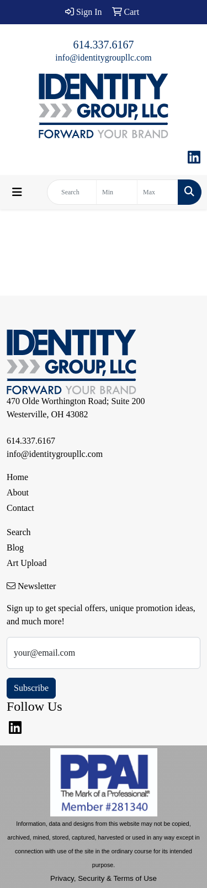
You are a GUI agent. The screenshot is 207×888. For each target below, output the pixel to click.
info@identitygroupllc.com (103, 57)
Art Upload (26, 563)
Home (17, 477)
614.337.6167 (103, 45)
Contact (20, 508)
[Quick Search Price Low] (116, 192)
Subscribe (31, 688)
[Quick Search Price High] (157, 192)
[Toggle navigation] (17, 192)
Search (19, 532)
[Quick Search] (72, 192)
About (18, 492)
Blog (15, 547)
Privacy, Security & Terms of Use (103, 878)
